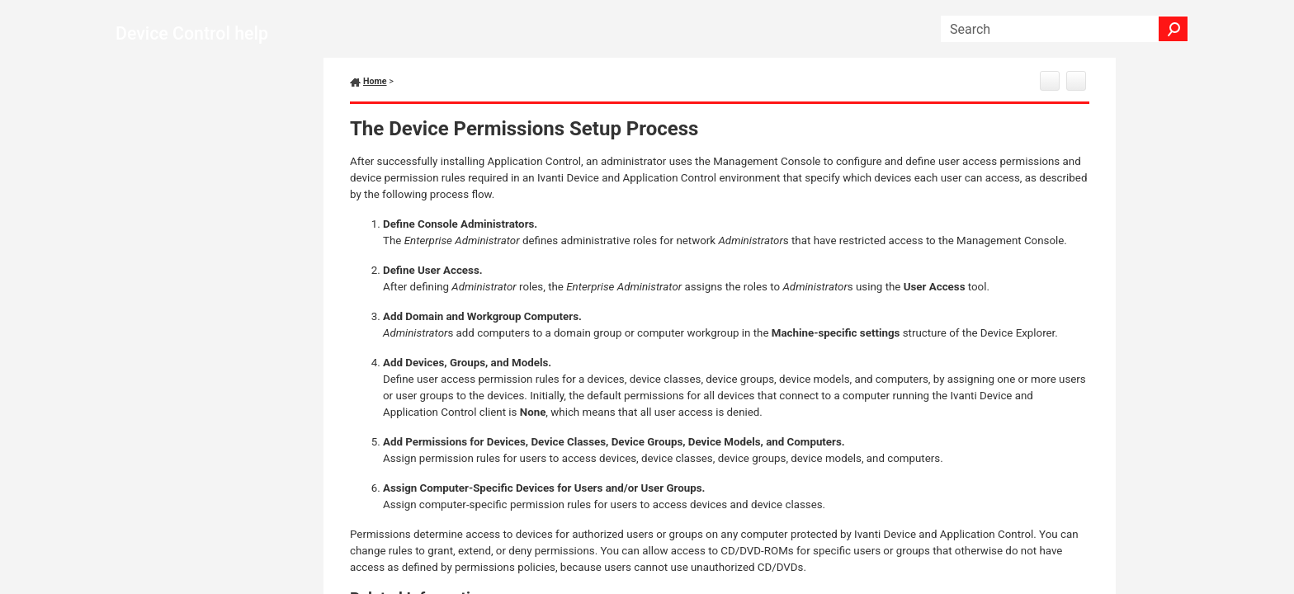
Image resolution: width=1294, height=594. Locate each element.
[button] (1173, 29)
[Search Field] (1064, 29)
